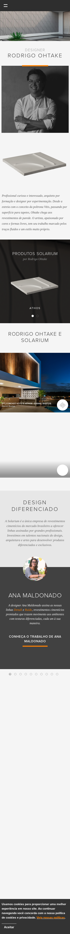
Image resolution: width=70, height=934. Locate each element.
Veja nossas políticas (51, 917)
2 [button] (15, 674)
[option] (35, 606)
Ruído (28, 609)
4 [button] (26, 674)
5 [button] (31, 674)
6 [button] (36, 674)
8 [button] (47, 674)
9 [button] (52, 674)
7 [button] (41, 674)
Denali (18, 609)
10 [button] (57, 674)
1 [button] (10, 674)
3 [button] (20, 674)
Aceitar (9, 927)
